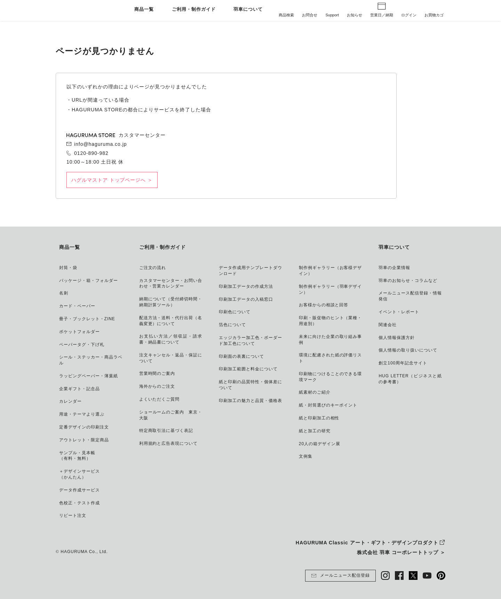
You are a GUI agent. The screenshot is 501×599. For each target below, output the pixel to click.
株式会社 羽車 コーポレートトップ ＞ (401, 552)
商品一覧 (144, 9)
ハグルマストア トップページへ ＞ (112, 180)
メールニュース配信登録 (340, 575)
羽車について (248, 9)
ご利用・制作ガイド (194, 9)
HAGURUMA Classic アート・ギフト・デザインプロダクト (367, 542)
